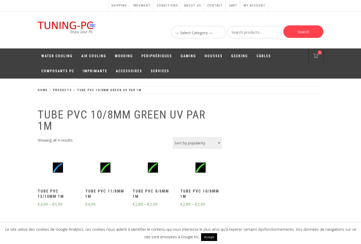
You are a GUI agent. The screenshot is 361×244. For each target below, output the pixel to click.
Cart (233, 5)
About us (192, 5)
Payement (142, 5)
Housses (214, 56)
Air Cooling (93, 56)
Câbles (263, 56)
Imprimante (95, 71)
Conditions (167, 5)
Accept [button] (209, 237)
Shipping (119, 5)
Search (303, 31)
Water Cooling (57, 56)
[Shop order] (197, 143)
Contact (215, 5)
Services (160, 71)
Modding (124, 56)
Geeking (239, 56)
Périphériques (156, 56)
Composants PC (57, 71)
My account (254, 5)
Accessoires (129, 71)
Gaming (188, 56)
